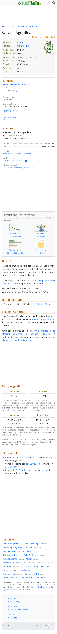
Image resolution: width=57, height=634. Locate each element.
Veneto (20, 42)
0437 (19, 68)
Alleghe (28, 551)
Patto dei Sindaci (44, 304)
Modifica (37, 37)
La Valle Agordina (13, 566)
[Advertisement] (28, 507)
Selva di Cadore (12, 562)
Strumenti (12, 614)
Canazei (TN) (26, 570)
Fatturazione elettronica (15, 161)
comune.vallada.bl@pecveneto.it (17, 154)
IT (8, 26)
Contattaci (13, 618)
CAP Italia (12, 606)
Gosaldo (9, 570)
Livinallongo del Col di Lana (38, 562)
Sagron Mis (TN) (34, 574)
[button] (53, 2)
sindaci (44, 470)
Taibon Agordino (12, 555)
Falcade (35, 547)
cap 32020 (31, 463)
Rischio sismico (10, 111)
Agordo (32, 559)
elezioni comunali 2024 (43, 319)
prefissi (24, 470)
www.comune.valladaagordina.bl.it (18, 168)
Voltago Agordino (13, 559)
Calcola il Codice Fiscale (17, 457)
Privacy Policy (14, 601)
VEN (13, 26)
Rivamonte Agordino (37, 566)
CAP (18, 470)
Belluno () (23, 46)
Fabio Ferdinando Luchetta (16, 84)
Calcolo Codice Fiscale (18, 610)
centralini (34, 470)
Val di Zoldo (10, 578)
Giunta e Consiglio (11, 90)
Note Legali (13, 598)
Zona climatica (9, 118)
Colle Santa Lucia (34, 555)
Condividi (50, 37)
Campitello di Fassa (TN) (34, 578)
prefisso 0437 (12, 467)
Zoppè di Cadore (13, 574)
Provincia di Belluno (28, 26)
